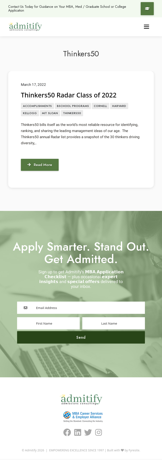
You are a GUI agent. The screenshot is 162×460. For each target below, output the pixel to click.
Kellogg (30, 114)
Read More (40, 165)
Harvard (119, 106)
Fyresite (134, 451)
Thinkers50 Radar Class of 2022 (71, 95)
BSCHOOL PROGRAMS (73, 106)
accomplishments (37, 106)
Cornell (100, 106)
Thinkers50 (72, 114)
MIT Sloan (50, 114)
